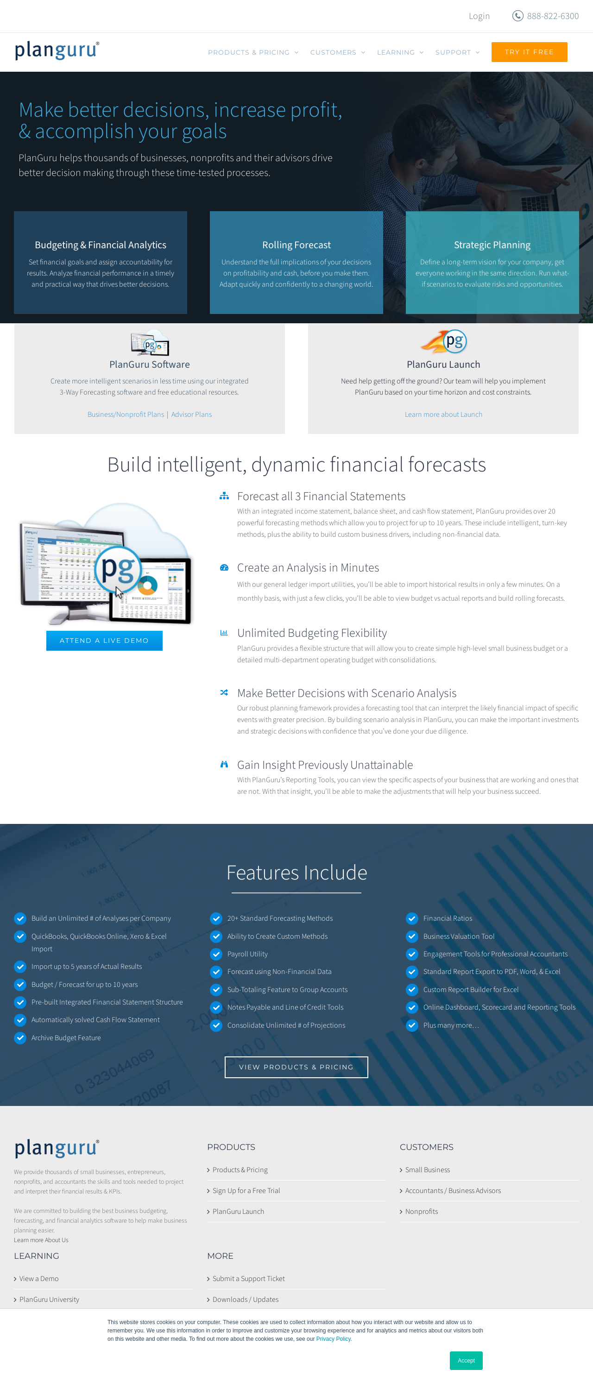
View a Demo (39, 1279)
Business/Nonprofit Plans (126, 414)
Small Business (427, 1170)
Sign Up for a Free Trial (246, 1191)
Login (479, 16)
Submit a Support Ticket (249, 1279)
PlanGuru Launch (238, 1211)
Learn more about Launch (443, 414)
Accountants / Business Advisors (453, 1191)
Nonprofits (421, 1211)
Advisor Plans (191, 414)
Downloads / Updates (245, 1299)
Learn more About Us (41, 1240)
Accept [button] (466, 1360)
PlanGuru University (49, 1299)
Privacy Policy (333, 1339)
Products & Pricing (240, 1170)
